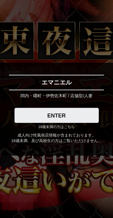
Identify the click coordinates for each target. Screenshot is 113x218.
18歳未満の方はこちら (56, 127)
